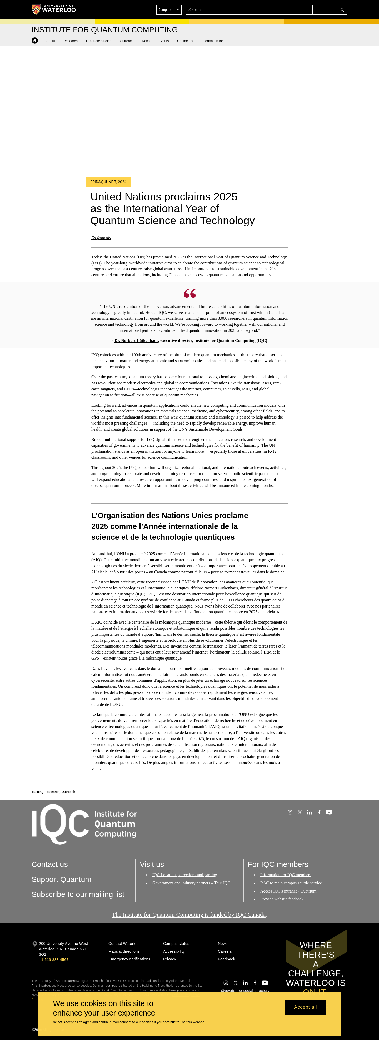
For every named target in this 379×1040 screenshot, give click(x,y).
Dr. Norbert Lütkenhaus (136, 340)
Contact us (50, 864)
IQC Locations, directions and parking (184, 875)
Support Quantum (62, 879)
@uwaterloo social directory (245, 990)
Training (37, 792)
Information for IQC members (285, 875)
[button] (304, 9)
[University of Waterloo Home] (54, 9)
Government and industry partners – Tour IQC (191, 883)
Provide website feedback (281, 899)
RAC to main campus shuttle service (291, 883)
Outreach (68, 792)
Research (52, 792)
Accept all (305, 1007)
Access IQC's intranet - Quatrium (288, 891)
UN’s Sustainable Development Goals (210, 429)
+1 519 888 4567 (53, 959)
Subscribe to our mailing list (78, 894)
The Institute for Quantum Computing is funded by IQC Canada (189, 914)
